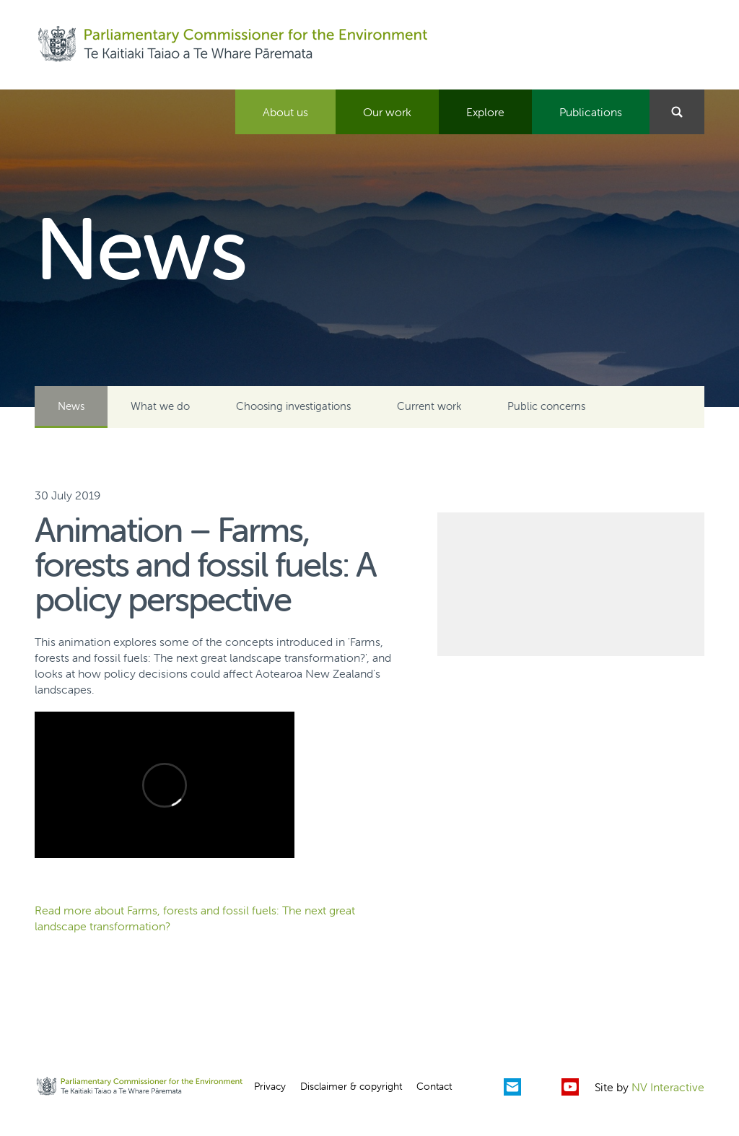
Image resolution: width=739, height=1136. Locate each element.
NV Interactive (667, 1087)
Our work (387, 112)
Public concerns (546, 406)
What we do (160, 406)
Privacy (270, 1086)
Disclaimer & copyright (351, 1086)
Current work (429, 406)
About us (285, 112)
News (71, 406)
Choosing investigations (293, 406)
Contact (434, 1086)
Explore (485, 112)
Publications (590, 112)
